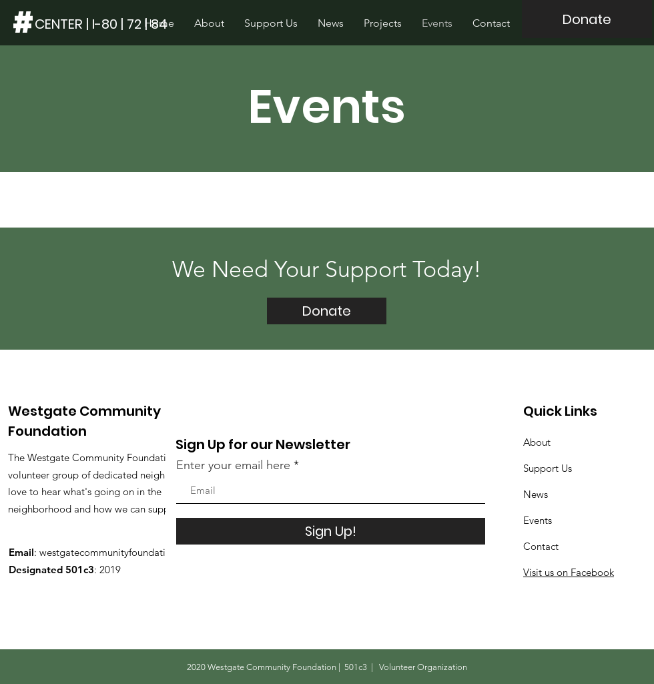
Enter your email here (233, 465)
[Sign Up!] (330, 531)
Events (537, 520)
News (535, 494)
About (537, 442)
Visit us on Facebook (568, 572)
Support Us (547, 468)
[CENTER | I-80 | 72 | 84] (101, 23)
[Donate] (587, 19)
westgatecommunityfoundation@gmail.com (135, 552)
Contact (541, 546)
